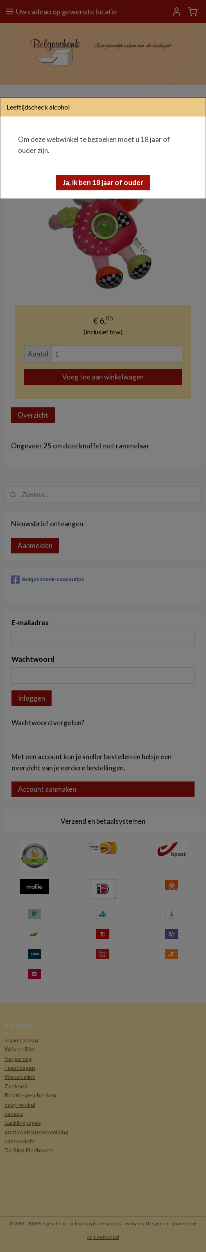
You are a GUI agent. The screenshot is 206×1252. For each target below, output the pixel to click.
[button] (103, 182)
